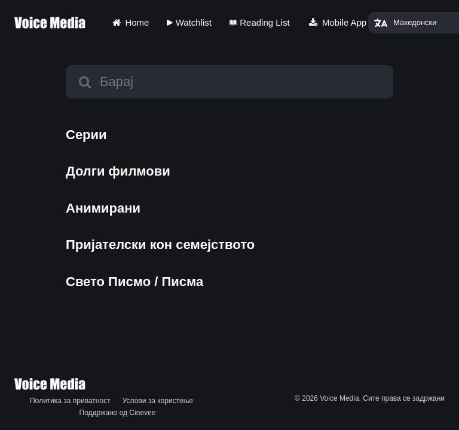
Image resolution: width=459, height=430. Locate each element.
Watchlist (189, 22)
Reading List (260, 22)
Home (130, 22)
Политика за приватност (70, 401)
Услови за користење (158, 401)
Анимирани (103, 208)
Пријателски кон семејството (160, 244)
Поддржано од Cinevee (117, 412)
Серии (86, 134)
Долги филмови (118, 171)
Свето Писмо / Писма (134, 281)
